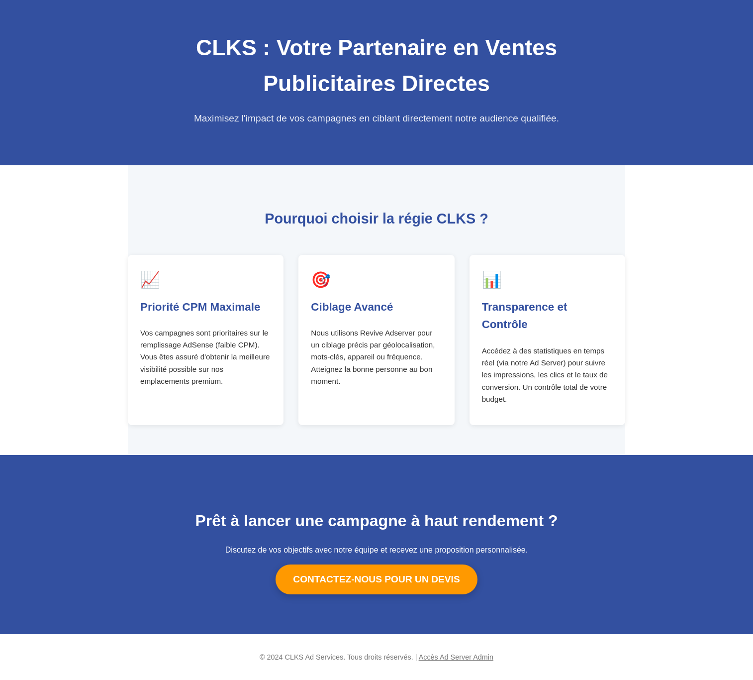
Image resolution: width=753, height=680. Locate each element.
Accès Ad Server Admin (456, 657)
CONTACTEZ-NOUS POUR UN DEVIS (376, 579)
